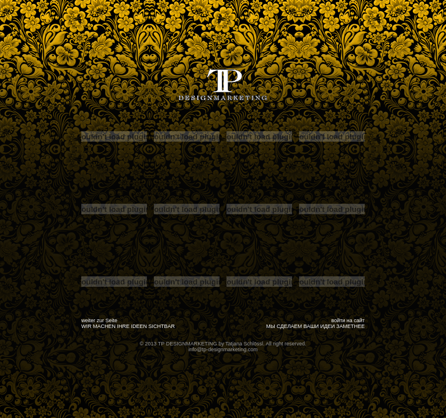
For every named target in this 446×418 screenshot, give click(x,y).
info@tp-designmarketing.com (223, 349)
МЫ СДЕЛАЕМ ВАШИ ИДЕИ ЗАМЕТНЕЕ (315, 326)
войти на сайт (348, 320)
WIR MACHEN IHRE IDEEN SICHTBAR (128, 326)
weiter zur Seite (99, 320)
